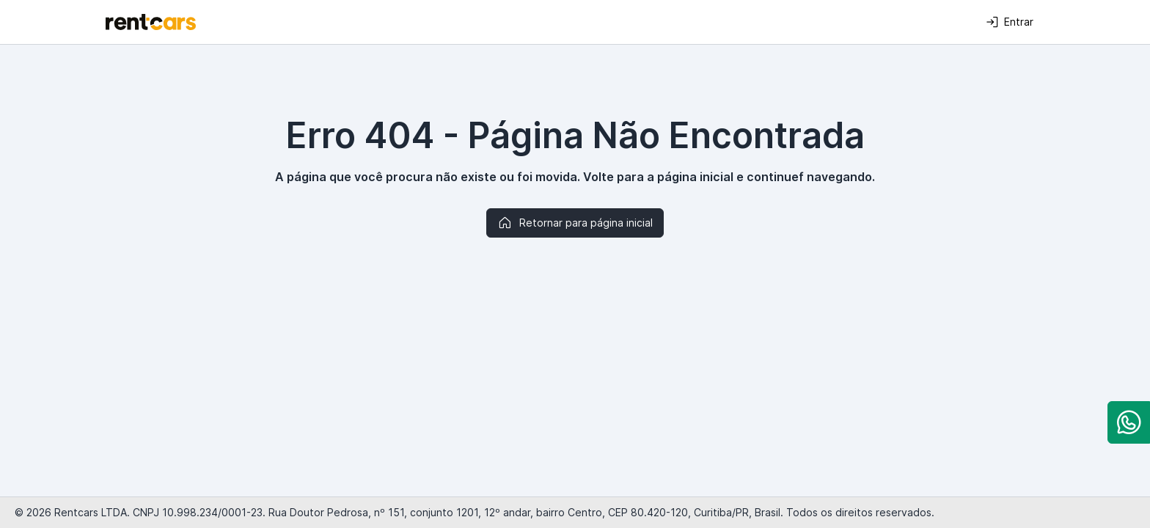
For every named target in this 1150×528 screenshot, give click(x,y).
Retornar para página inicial (575, 223)
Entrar (1009, 22)
